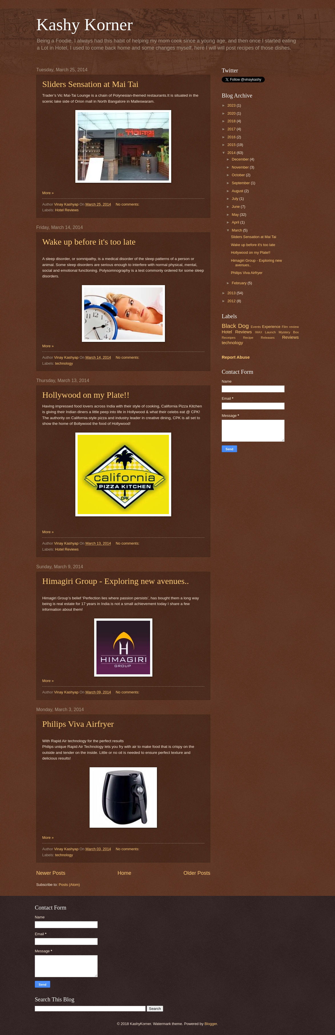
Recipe (248, 337)
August (238, 191)
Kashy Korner (84, 24)
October (239, 175)
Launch (270, 332)
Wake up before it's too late (89, 241)
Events (256, 326)
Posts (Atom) (69, 884)
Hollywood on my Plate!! (86, 394)
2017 (232, 129)
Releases (268, 337)
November (241, 167)
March (237, 230)
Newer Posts (50, 873)
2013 (232, 293)
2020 (232, 113)
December (241, 159)
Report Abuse (236, 357)
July (235, 198)
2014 (232, 153)
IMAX (258, 332)
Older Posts (196, 873)
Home (124, 873)
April (236, 222)
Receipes (228, 337)
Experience (271, 326)
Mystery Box (289, 332)
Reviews (290, 337)
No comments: (128, 204)
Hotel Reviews (66, 210)
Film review (290, 326)
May (236, 214)
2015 (232, 145)
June (236, 206)
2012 (232, 301)
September (241, 183)
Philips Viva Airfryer (78, 723)
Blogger (211, 1024)
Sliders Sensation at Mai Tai (90, 84)
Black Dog (235, 325)
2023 (232, 105)
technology (64, 363)
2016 (232, 137)
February (239, 283)
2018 (232, 121)
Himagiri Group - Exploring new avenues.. (115, 581)
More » (48, 193)
